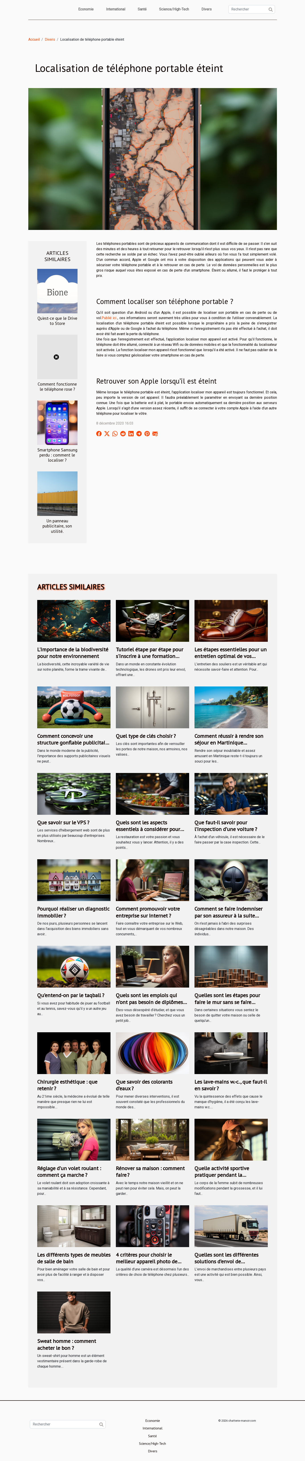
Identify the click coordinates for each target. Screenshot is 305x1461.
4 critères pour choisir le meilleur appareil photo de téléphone (146, 1261)
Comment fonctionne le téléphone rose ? (57, 386)
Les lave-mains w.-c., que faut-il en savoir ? (230, 1085)
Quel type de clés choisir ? (146, 736)
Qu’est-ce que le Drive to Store (57, 320)
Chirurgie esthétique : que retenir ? (67, 1085)
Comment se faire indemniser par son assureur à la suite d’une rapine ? (228, 915)
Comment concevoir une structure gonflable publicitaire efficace (73, 743)
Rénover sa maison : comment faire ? (150, 1171)
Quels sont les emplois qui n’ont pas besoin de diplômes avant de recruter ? (149, 1002)
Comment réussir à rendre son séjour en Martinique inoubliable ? (228, 743)
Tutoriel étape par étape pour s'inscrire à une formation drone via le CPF (149, 656)
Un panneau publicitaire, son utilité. (57, 526)
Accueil (34, 39)
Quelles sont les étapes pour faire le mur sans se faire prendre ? (227, 1002)
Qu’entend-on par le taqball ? (70, 995)
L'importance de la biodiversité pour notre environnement (72, 653)
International (115, 9)
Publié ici (109, 318)
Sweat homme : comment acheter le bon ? (66, 1344)
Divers (206, 9)
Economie (86, 9)
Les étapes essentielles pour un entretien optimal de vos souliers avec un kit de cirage (230, 656)
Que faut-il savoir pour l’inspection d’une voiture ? (225, 826)
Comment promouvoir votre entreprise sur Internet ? (148, 912)
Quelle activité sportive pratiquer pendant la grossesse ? (221, 1175)
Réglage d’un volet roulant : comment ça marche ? (69, 1171)
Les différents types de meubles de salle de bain (74, 1258)
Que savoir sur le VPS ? (63, 822)
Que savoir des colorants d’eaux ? (144, 1085)
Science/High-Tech (174, 9)
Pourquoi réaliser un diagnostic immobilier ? (73, 912)
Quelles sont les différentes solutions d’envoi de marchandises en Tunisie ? (226, 1261)
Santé (142, 9)
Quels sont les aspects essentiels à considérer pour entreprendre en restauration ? (151, 829)
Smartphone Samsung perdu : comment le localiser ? (57, 455)
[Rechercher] (251, 9)
